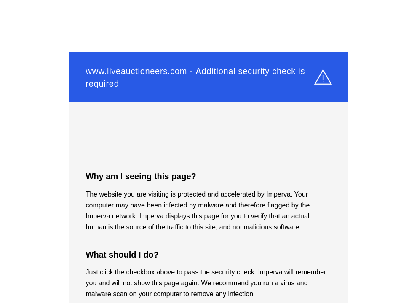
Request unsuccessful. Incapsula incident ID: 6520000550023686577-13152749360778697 (208, 151)
